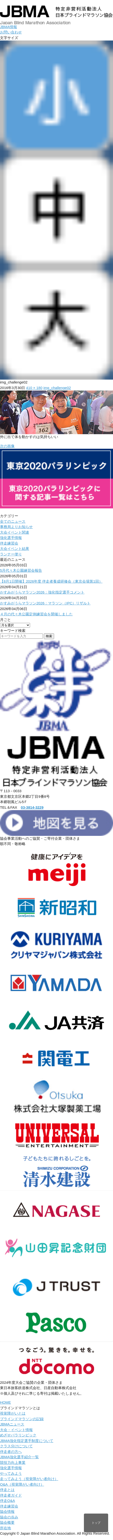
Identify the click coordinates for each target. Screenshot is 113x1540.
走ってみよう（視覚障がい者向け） (29, 1479)
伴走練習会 (9, 543)
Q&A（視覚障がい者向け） (22, 1484)
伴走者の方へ (11, 1452)
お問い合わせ (11, 32)
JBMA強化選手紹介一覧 (19, 1457)
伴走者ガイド (11, 1495)
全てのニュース (12, 521)
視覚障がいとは (12, 1413)
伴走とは (7, 1490)
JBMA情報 (8, 27)
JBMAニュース (12, 1424)
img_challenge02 (57, 388)
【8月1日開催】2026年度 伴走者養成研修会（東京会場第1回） (51, 581)
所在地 (5, 1528)
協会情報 (7, 1511)
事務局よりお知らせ (16, 527)
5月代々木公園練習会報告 (21, 570)
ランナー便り (11, 554)
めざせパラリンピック (18, 1435)
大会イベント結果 (14, 548)
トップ (96, 1522)
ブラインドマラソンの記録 (22, 1419)
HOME (5, 1402)
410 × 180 (34, 388)
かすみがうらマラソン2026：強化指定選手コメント (42, 592)
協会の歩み (9, 1517)
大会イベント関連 (14, 532)
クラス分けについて (16, 1446)
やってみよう (11, 1473)
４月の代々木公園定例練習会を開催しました (36, 614)
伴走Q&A (7, 1501)
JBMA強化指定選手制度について (26, 1441)
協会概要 (7, 1522)
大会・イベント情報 (16, 1430)
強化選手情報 (11, 538)
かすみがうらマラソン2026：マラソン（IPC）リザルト (45, 603)
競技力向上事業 (12, 1462)
